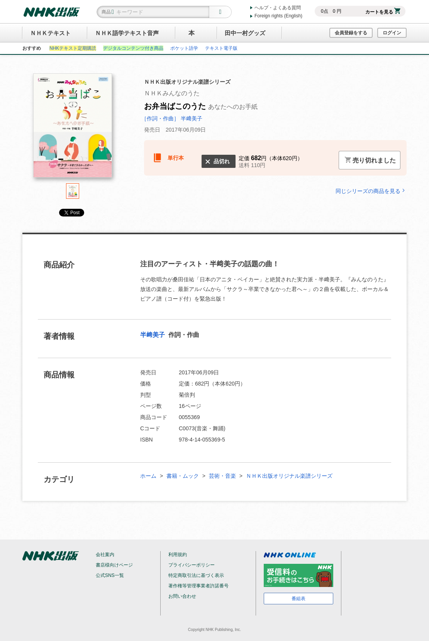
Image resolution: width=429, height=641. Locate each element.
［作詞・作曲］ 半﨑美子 (171, 118)
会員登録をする (351, 33)
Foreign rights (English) (278, 16)
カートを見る (382, 12)
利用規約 (177, 554)
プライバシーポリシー (191, 565)
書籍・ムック (182, 476)
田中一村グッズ (245, 33)
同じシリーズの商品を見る (371, 191)
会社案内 (105, 554)
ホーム (148, 476)
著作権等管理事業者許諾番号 (198, 586)
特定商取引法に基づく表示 (196, 575)
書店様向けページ (114, 565)
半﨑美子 (153, 334)
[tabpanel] (72, 128)
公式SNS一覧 (110, 575)
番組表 (298, 598)
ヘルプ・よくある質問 (277, 7)
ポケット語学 (184, 48)
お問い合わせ (182, 596)
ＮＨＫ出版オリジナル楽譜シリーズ (289, 476)
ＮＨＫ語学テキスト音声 (127, 33)
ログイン (392, 33)
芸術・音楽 (222, 476)
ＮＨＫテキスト (50, 33)
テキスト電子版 (221, 48)
